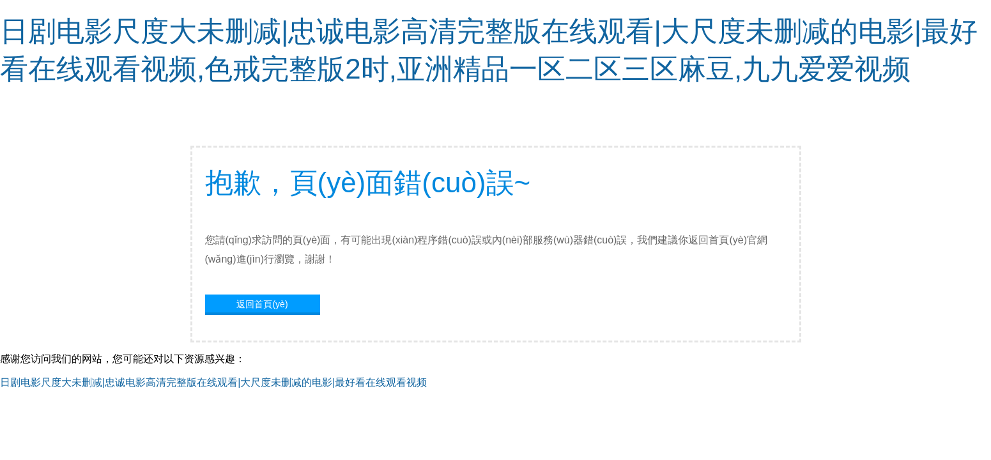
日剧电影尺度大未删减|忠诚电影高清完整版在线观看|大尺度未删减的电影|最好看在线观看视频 (213, 382)
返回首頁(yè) (262, 304)
